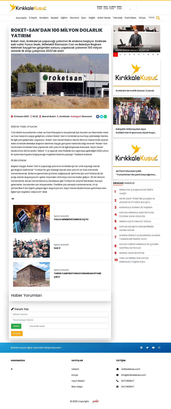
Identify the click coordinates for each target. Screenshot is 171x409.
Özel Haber (130, 17)
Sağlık (92, 17)
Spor (83, 17)
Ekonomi (74, 17)
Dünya (142, 17)
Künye (74, 375)
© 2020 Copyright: (85, 401)
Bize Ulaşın (77, 386)
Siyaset (54, 17)
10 (158, 54)
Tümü (151, 17)
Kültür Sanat (103, 17)
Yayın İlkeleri (78, 380)
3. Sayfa (33, 17)
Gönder (17, 333)
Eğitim (64, 17)
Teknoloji (117, 17)
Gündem (43, 17)
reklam (75, 369)
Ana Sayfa (21, 17)
